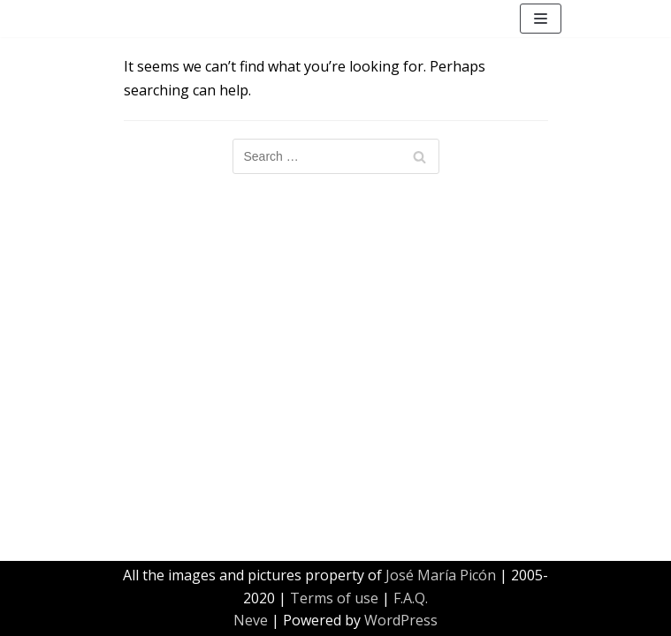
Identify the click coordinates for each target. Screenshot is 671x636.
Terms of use (334, 598)
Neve (250, 620)
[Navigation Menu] (540, 19)
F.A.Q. (410, 598)
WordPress (401, 620)
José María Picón (440, 575)
